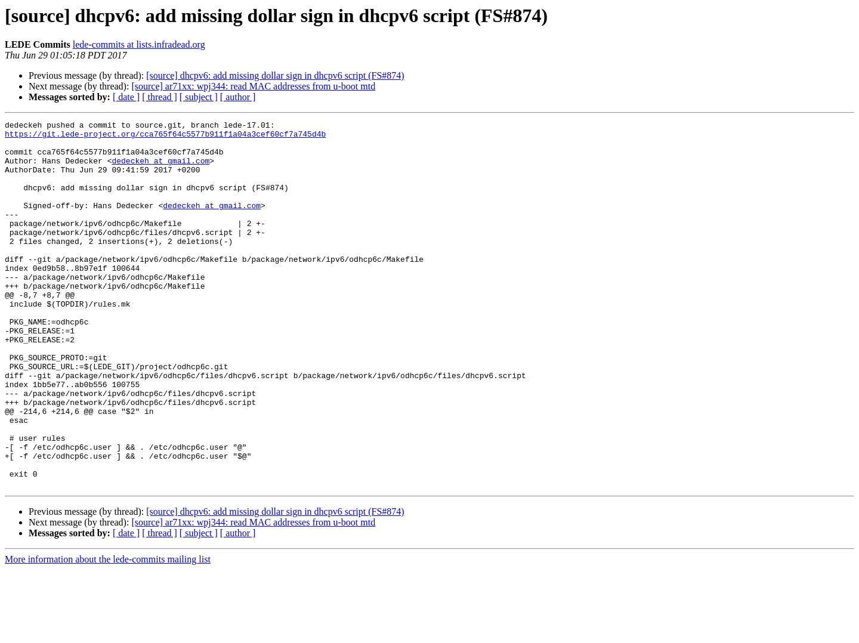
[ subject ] (199, 97)
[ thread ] (159, 97)
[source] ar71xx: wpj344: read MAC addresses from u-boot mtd (253, 86)
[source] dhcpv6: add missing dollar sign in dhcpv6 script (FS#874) (275, 75)
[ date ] (126, 97)
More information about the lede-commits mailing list (108, 632)
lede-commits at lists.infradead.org (139, 44)
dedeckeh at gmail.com (160, 169)
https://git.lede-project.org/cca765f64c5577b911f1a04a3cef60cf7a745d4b (165, 137)
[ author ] (238, 97)
